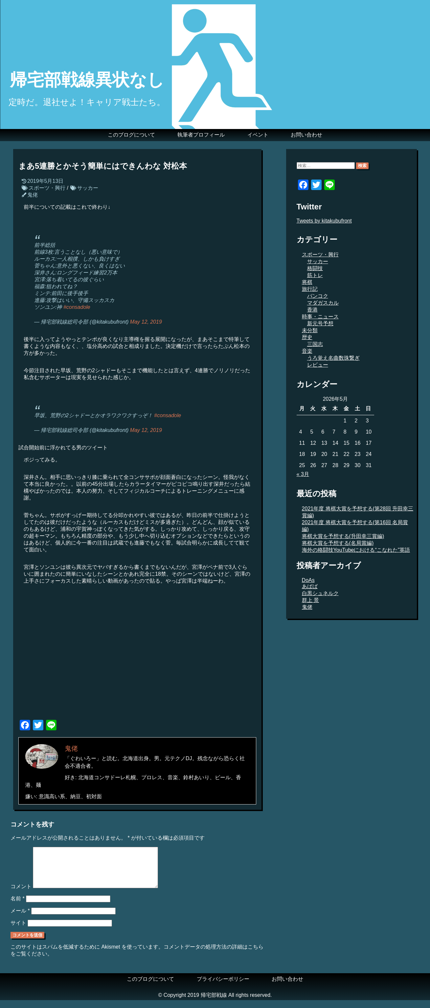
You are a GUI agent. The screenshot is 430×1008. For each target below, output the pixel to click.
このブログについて (131, 135)
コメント (21, 894)
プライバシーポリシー (223, 987)
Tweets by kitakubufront (324, 221)
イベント (257, 135)
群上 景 (310, 600)
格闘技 (315, 268)
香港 (312, 309)
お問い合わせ (306, 135)
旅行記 (310, 289)
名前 (18, 906)
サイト (18, 930)
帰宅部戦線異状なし (87, 79)
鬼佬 (32, 195)
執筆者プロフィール (201, 135)
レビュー (317, 365)
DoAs (308, 580)
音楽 (307, 351)
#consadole (76, 307)
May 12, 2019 (146, 322)
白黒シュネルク (320, 593)
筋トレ (315, 275)
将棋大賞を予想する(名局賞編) (338, 543)
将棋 (307, 282)
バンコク (317, 296)
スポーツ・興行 (47, 188)
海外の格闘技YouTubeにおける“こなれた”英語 (356, 550)
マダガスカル (323, 303)
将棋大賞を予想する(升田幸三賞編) (343, 536)
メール (20, 918)
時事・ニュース (320, 316)
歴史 (307, 337)
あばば (310, 586)
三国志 (315, 344)
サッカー (87, 188)
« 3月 (303, 474)
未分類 (310, 330)
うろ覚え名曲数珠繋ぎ (333, 358)
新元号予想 (320, 323)
